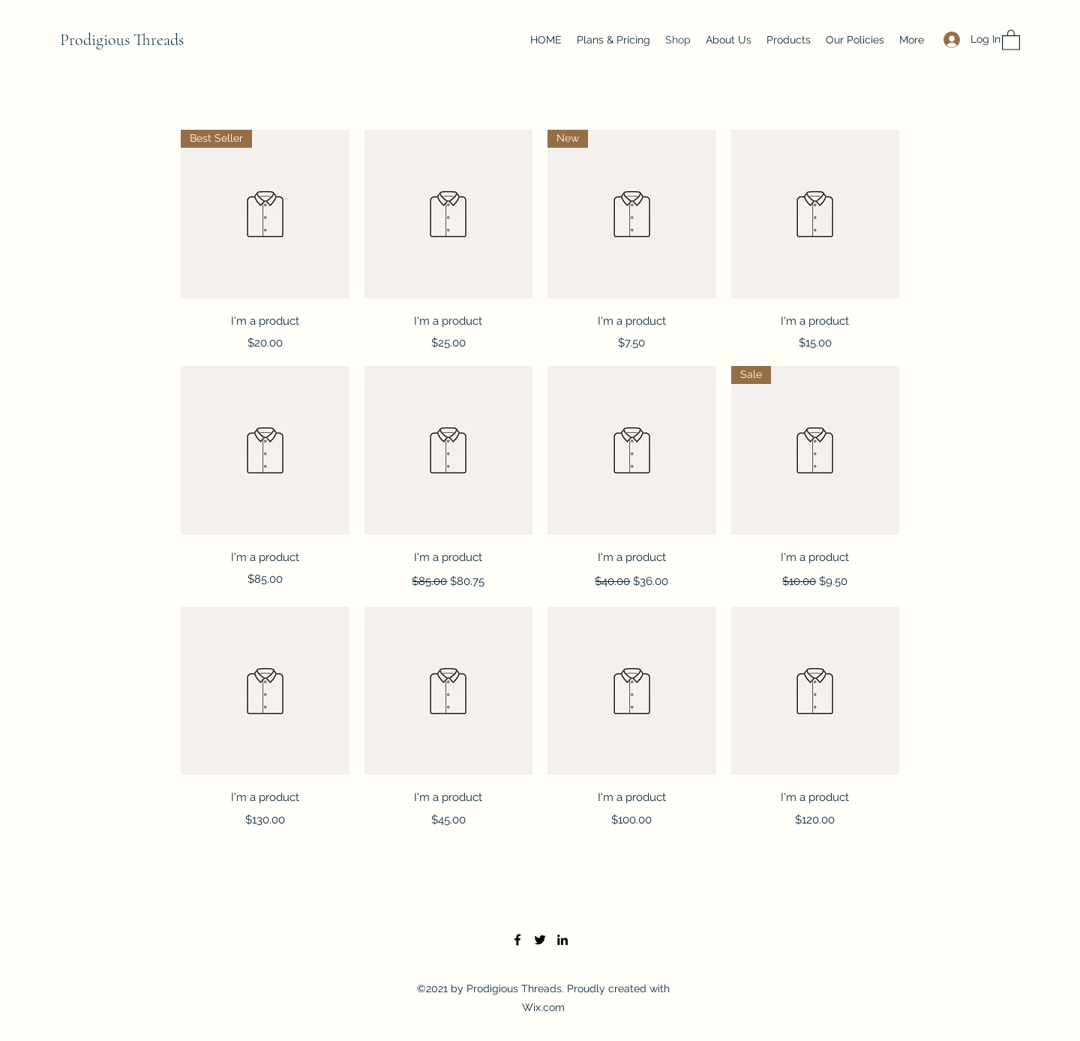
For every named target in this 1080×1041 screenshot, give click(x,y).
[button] (1011, 39)
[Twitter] (540, 939)
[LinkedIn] (562, 939)
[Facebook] (517, 939)
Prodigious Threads (122, 40)
